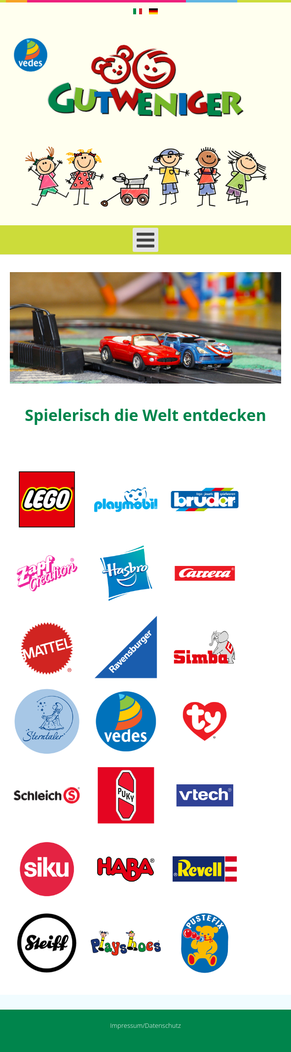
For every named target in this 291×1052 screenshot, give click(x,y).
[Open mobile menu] (145, 240)
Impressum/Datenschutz (145, 1025)
